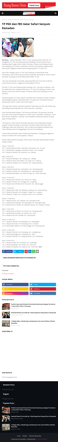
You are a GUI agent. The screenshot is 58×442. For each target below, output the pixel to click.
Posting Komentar (8, 274)
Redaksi (25, 436)
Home (19, 436)
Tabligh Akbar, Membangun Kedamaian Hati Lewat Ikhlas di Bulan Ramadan (33, 322)
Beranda (4, 19)
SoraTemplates (21, 439)
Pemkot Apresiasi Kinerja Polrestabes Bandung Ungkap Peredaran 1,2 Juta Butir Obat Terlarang (33, 305)
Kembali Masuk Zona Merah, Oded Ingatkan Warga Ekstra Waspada (33, 313)
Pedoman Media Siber (35, 436)
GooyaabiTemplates (41, 439)
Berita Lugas (6, 32)
